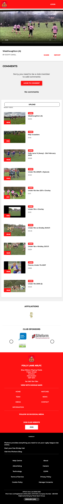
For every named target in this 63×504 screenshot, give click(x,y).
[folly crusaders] (14, 137)
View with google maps (31, 385)
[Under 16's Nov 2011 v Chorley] (14, 193)
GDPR (45, 471)
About (45, 461)
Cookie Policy (17, 482)
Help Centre (17, 461)
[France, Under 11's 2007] (14, 267)
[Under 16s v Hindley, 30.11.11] (14, 249)
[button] (45, 55)
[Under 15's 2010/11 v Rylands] (14, 174)
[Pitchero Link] (31, 439)
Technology (17, 471)
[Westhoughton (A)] (14, 118)
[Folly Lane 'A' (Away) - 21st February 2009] (14, 155)
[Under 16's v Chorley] (14, 211)
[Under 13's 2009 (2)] (14, 286)
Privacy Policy (45, 477)
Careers (46, 466)
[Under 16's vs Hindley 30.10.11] (14, 230)
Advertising (17, 466)
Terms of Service (17, 477)
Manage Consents (46, 482)
